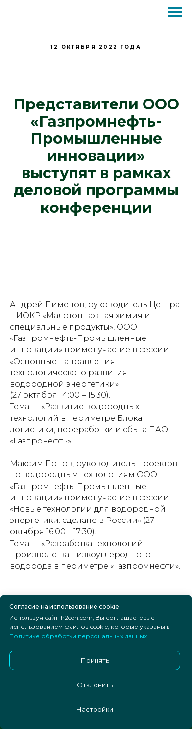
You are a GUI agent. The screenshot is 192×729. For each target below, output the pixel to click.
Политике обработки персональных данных (78, 636)
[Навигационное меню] (175, 12)
